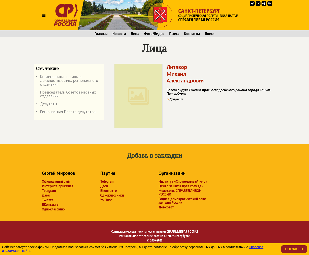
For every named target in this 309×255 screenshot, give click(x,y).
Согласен (294, 249)
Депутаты (46, 104)
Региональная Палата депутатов (66, 112)
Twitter (47, 200)
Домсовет (166, 207)
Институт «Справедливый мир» (183, 181)
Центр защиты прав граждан (181, 186)
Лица (135, 33)
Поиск (209, 33)
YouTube (106, 200)
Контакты (192, 33)
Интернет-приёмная (57, 186)
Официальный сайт (56, 181)
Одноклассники (53, 209)
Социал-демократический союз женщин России (182, 200)
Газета (174, 33)
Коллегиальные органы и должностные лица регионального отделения (67, 81)
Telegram (49, 191)
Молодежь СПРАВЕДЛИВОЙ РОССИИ (180, 192)
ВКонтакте (50, 204)
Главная (101, 33)
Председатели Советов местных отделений (66, 94)
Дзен (45, 195)
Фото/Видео (154, 33)
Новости (119, 33)
